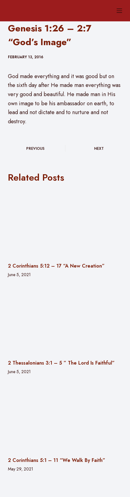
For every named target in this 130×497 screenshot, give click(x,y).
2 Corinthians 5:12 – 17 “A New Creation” (56, 265)
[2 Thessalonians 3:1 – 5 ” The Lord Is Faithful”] (65, 319)
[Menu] (119, 10)
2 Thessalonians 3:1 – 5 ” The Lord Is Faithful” (61, 362)
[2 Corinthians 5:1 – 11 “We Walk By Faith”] (65, 416)
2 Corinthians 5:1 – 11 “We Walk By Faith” (56, 460)
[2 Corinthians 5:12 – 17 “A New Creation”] (65, 222)
